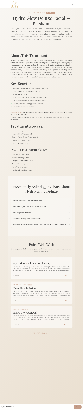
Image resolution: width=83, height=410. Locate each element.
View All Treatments (41, 333)
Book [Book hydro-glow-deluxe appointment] (77, 407)
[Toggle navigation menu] (72, 4)
